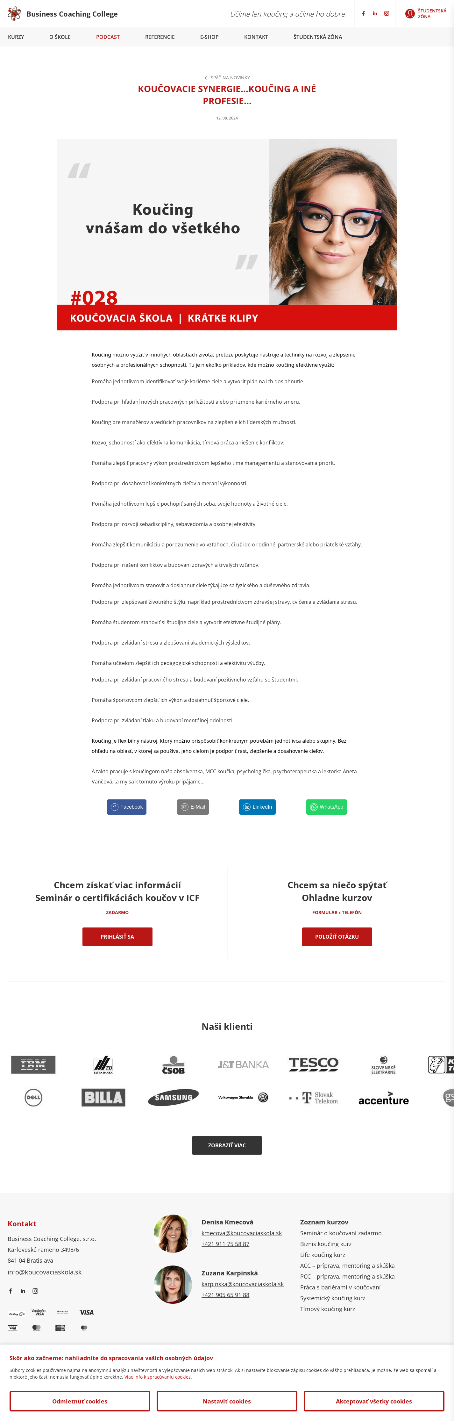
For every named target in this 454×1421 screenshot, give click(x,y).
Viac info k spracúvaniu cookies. (158, 1377)
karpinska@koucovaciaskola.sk (243, 1284)
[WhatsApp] (326, 807)
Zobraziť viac (227, 1145)
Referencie (160, 36)
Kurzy (16, 36)
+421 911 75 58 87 (225, 1244)
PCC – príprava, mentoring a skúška (347, 1276)
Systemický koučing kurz (332, 1298)
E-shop (209, 36)
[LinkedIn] (257, 807)
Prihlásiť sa (117, 936)
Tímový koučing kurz (327, 1309)
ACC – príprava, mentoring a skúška (347, 1265)
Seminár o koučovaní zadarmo (341, 1233)
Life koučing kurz (322, 1255)
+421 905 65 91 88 (225, 1295)
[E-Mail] (193, 807)
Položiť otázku (337, 936)
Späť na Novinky (227, 78)
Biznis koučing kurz (325, 1244)
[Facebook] (127, 807)
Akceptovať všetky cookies (374, 1401)
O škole (60, 36)
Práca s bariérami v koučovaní (340, 1287)
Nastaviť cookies (227, 1401)
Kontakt (256, 36)
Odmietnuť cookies (79, 1401)
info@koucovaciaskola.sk (45, 1271)
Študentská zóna (318, 36)
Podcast (108, 36)
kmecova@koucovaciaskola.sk (242, 1233)
